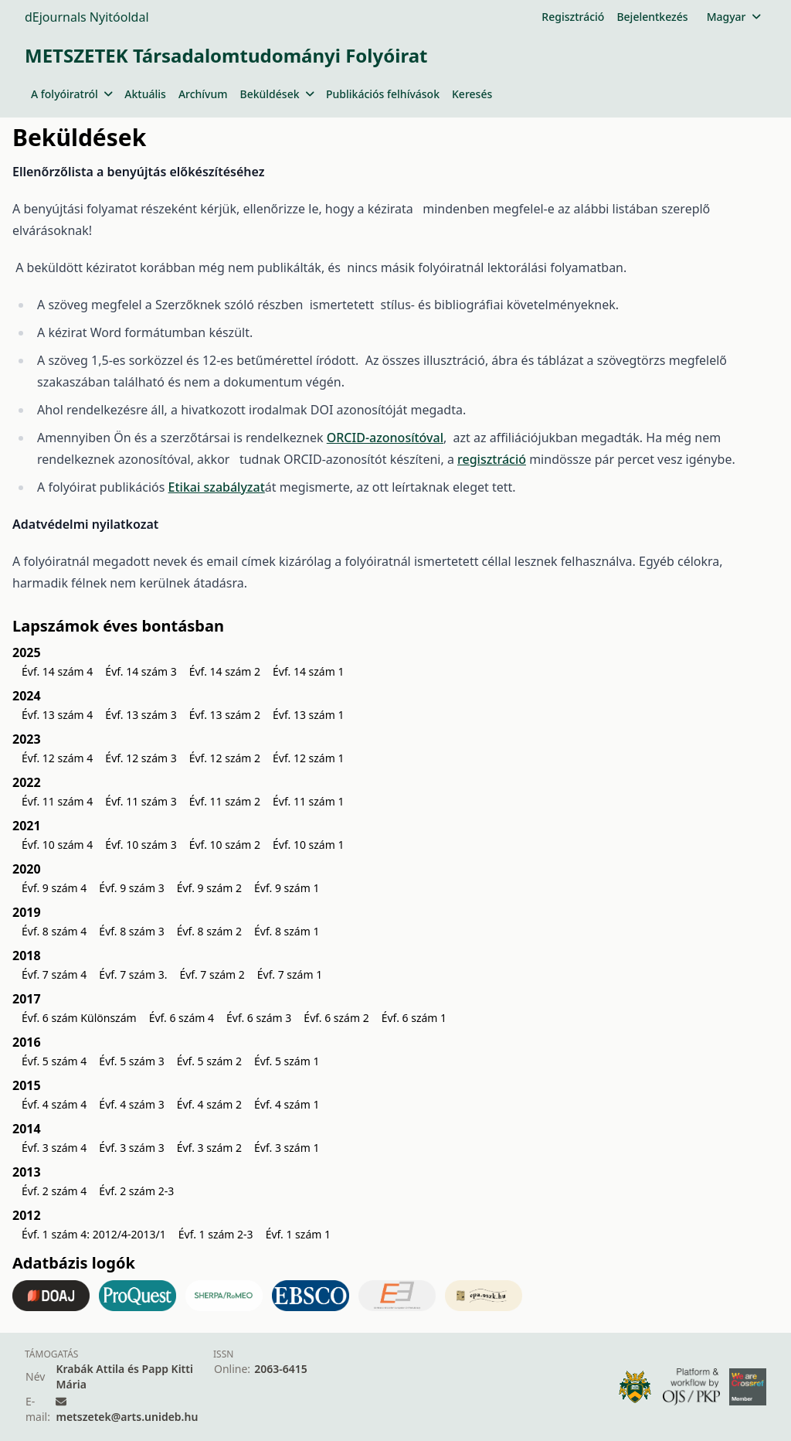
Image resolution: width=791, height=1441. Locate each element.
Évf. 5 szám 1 (286, 1061)
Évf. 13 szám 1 (308, 714)
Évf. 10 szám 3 (140, 844)
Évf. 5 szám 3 (131, 1061)
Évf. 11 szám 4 (57, 801)
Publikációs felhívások (383, 94)
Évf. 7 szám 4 (54, 974)
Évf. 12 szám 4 (57, 758)
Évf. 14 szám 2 (224, 671)
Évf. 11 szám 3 (140, 801)
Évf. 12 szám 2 (224, 758)
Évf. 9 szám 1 (286, 888)
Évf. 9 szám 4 (54, 888)
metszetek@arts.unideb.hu (127, 1416)
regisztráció (491, 459)
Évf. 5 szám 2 (209, 1061)
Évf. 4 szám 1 (286, 1104)
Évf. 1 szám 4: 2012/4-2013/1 (94, 1234)
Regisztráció (572, 16)
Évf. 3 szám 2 (209, 1147)
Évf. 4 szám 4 (54, 1104)
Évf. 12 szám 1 (308, 758)
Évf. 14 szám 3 (140, 671)
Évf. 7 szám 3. (133, 974)
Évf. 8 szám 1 (286, 931)
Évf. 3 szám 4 (54, 1147)
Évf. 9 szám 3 (131, 888)
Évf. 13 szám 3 (140, 714)
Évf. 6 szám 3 (258, 1017)
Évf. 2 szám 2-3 (136, 1191)
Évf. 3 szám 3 (131, 1147)
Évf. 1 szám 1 (298, 1234)
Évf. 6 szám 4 (181, 1017)
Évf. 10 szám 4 (57, 844)
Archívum (203, 94)
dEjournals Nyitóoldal (87, 17)
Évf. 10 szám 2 (224, 844)
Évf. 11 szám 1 (308, 801)
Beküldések (277, 94)
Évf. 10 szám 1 (308, 844)
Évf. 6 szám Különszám (79, 1017)
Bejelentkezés (651, 16)
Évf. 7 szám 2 (211, 974)
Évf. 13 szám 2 (224, 714)
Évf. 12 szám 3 (140, 758)
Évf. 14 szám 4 (57, 671)
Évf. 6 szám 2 (336, 1017)
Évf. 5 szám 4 (54, 1061)
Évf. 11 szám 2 (224, 801)
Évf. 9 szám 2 (209, 888)
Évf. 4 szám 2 (209, 1104)
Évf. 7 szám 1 (289, 974)
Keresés (472, 94)
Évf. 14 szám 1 (308, 671)
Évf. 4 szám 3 (131, 1104)
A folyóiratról (71, 94)
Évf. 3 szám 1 (286, 1147)
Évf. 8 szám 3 (131, 931)
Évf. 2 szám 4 (54, 1191)
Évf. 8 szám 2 (209, 931)
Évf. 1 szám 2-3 (215, 1234)
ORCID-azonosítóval (385, 437)
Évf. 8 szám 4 (54, 931)
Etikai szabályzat (216, 487)
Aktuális (145, 94)
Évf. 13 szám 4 (57, 714)
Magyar (733, 16)
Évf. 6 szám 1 (414, 1017)
